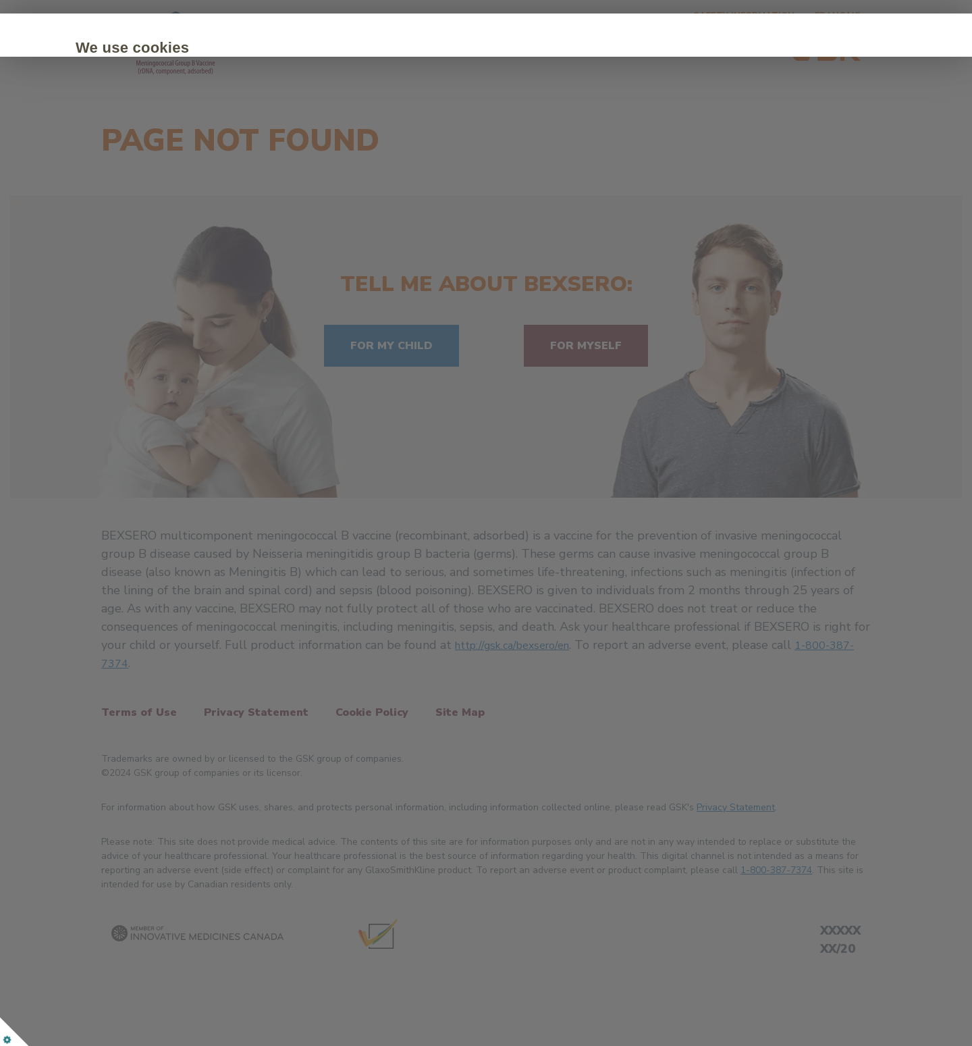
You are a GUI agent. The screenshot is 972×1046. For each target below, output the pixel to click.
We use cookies (195, 47)
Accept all (181, 163)
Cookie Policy (172, 122)
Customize (274, 163)
